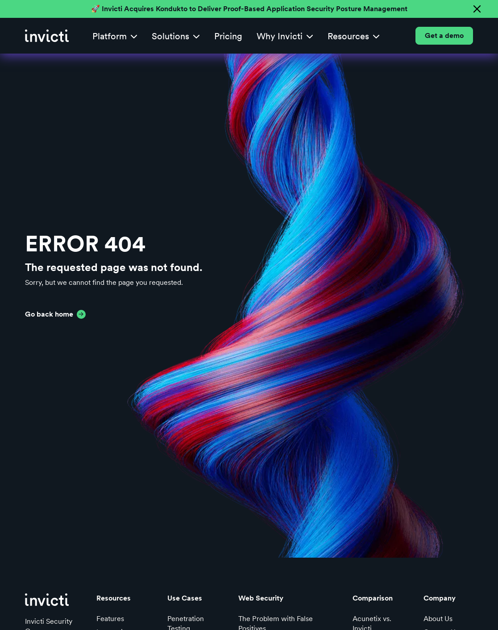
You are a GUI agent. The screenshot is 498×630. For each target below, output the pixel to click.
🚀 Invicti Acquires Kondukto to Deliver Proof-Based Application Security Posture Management (249, 8)
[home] (47, 35)
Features (110, 618)
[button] (115, 36)
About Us (437, 618)
